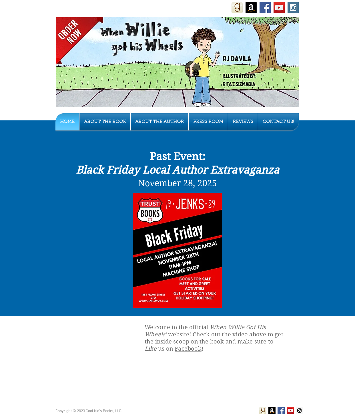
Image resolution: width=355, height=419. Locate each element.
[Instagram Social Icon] (293, 7)
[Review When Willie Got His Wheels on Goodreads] (237, 7)
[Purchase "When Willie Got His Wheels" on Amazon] (251, 7)
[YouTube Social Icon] (279, 7)
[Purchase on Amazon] (272, 410)
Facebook (188, 348)
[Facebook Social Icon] (265, 7)
